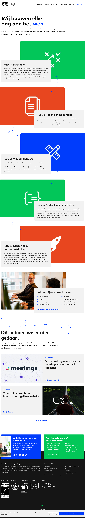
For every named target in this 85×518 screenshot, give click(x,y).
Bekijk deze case (50, 382)
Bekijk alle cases (41, 422)
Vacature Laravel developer (73, 468)
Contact (72, 4)
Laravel (31, 472)
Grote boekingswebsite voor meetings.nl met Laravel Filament (62, 366)
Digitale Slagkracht (71, 474)
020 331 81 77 (70, 453)
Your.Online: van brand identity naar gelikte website (21, 396)
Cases (47, 4)
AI (34, 4)
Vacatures (47, 474)
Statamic (37, 472)
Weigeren (63, 513)
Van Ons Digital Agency (8, 4)
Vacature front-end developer (53, 476)
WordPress (14, 472)
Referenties (63, 4)
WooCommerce (23, 472)
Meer (78, 4)
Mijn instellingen (53, 514)
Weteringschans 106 (71, 446)
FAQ (66, 470)
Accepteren (76, 513)
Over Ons (54, 4)
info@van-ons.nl (71, 450)
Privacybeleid (48, 472)
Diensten (40, 4)
